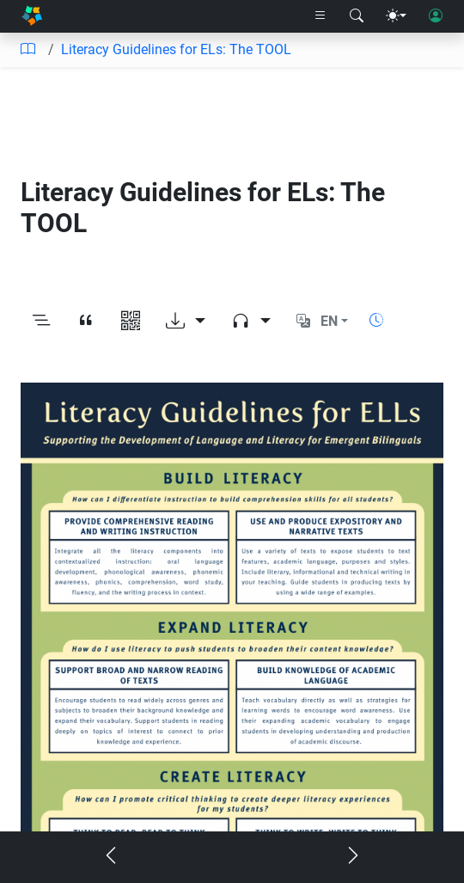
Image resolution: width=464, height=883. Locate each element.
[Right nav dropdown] (320, 16)
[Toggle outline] (41, 321)
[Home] (31, 16)
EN (329, 321)
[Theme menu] (396, 16)
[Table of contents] (27, 50)
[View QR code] (130, 321)
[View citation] (86, 321)
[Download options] (186, 321)
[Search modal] (357, 16)
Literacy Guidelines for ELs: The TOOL (176, 49)
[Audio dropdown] (251, 321)
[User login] (436, 16)
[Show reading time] (376, 320)
